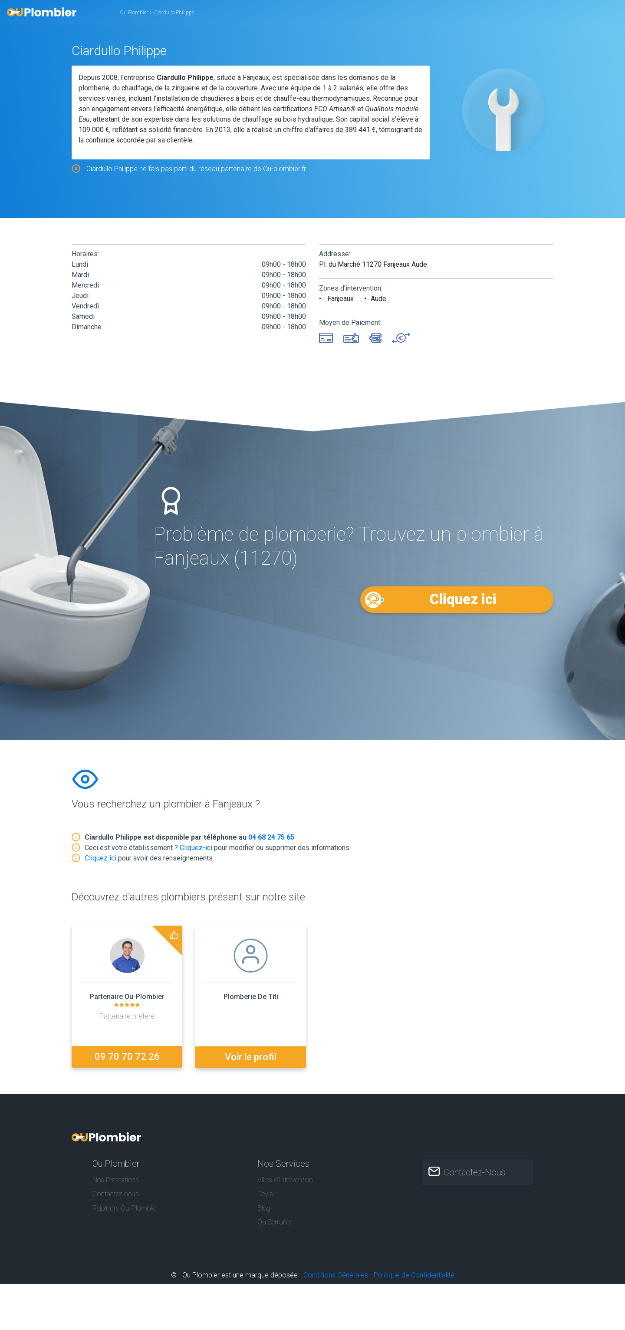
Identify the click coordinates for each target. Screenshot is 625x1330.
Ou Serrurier (274, 1222)
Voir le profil (250, 1056)
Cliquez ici (463, 599)
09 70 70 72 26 (127, 1056)
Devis (265, 1193)
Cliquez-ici (196, 848)
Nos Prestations (115, 1179)
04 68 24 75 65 (271, 837)
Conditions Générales (335, 1274)
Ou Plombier (134, 13)
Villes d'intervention (285, 1179)
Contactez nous (115, 1193)
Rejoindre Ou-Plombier (125, 1208)
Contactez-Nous (476, 1172)
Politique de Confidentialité (414, 1274)
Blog (263, 1208)
